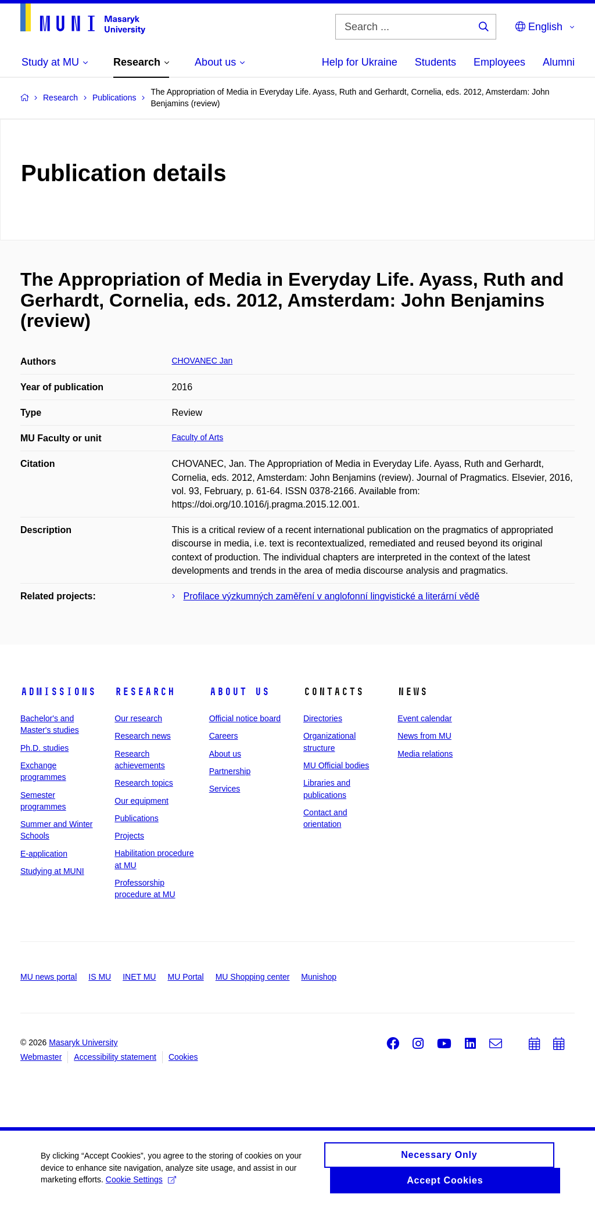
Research (144, 691)
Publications (136, 818)
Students (435, 62)
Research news (142, 735)
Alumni (559, 62)
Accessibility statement (115, 1057)
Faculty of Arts (198, 437)
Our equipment (141, 800)
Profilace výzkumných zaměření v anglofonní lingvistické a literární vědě (332, 596)
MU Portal (185, 976)
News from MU (424, 735)
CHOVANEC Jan (202, 360)
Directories (322, 718)
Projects (129, 835)
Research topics (143, 782)
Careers (223, 735)
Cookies (183, 1057)
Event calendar (424, 718)
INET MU (139, 976)
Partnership (230, 771)
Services (225, 788)
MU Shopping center (253, 976)
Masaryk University (83, 1042)
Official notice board (245, 718)
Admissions (58, 691)
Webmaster (41, 1057)
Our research (138, 718)
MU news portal (48, 976)
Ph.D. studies (44, 748)
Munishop (318, 976)
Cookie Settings (141, 1184)
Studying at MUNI (52, 871)
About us (239, 691)
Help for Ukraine (359, 62)
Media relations (425, 753)
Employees (499, 62)
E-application (43, 853)
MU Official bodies (336, 765)
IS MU (99, 976)
